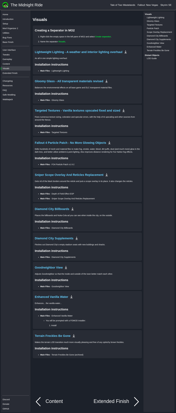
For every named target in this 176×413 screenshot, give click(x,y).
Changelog (8, 81)
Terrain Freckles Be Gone (53, 336)
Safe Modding (9, 95)
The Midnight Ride (27, 5)
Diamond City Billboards (52, 209)
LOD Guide (152, 58)
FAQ (5, 91)
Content (7, 64)
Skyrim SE (166, 5)
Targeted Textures (155, 25)
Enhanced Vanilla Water (51, 297)
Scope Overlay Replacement (159, 32)
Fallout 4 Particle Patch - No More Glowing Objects (70, 142)
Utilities (6, 33)
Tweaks (6, 55)
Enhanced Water (154, 47)
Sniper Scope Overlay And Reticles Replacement (69, 175)
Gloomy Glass (153, 21)
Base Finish (8, 43)
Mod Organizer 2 (11, 29)
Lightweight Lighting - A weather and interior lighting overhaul (78, 52)
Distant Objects (152, 55)
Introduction (8, 20)
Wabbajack (8, 100)
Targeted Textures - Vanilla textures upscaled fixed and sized (77, 110)
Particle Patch (153, 28)
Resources (8, 86)
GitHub (6, 408)
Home (6, 15)
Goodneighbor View (49, 267)
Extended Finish (10, 74)
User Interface (9, 50)
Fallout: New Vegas (148, 5)
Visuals (6, 69)
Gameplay (8, 60)
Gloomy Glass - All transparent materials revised (69, 81)
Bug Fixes (8, 38)
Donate (6, 403)
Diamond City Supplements (54, 238)
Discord (6, 399)
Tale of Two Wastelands (122, 5)
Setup (6, 24)
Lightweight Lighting (155, 17)
